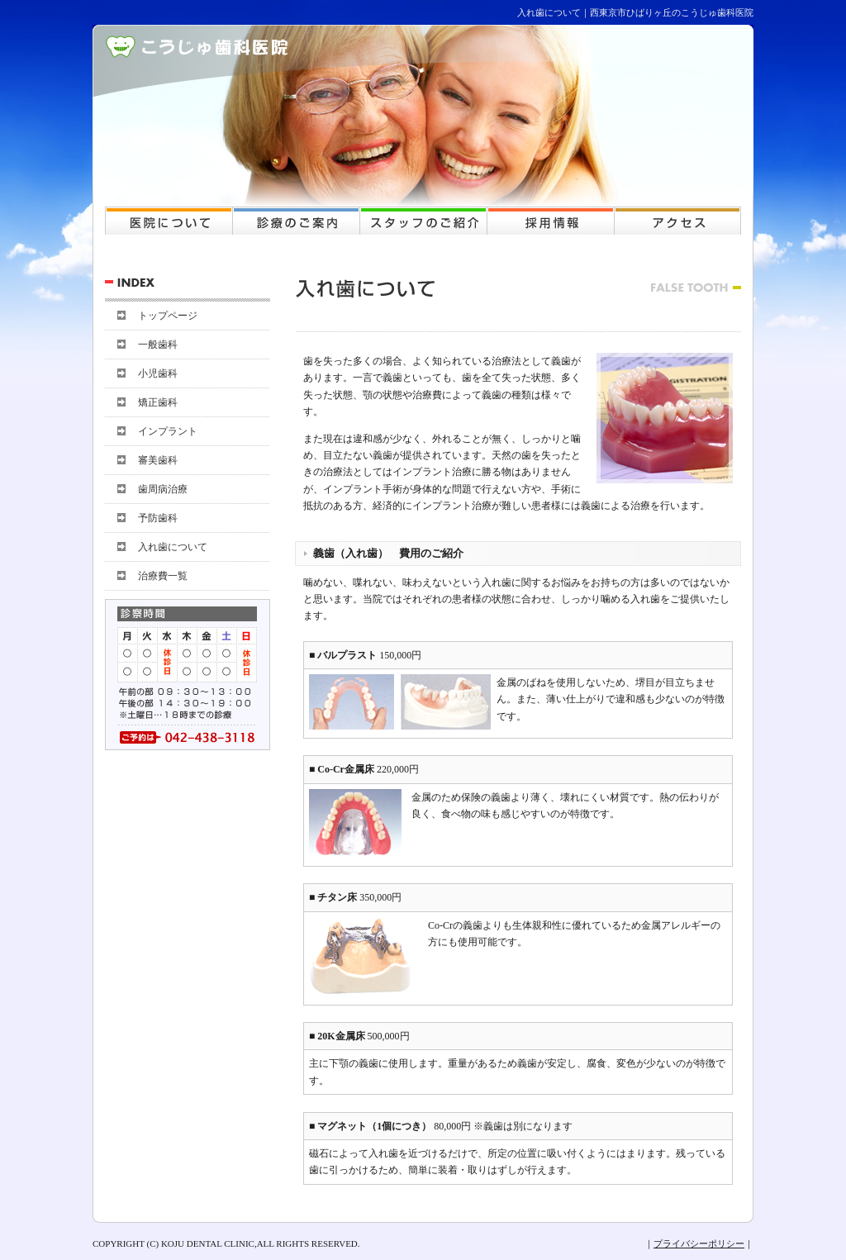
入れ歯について (172, 547)
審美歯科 (158, 460)
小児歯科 (158, 373)
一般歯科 (158, 344)
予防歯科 (158, 518)
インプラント (167, 431)
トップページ (167, 315)
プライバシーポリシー (699, 1243)
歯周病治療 (163, 489)
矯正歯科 (158, 402)
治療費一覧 (163, 576)
